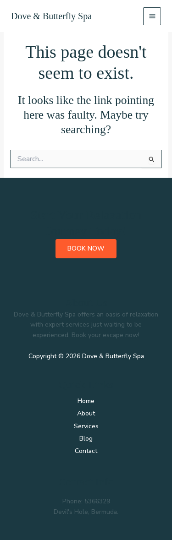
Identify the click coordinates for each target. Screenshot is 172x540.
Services (86, 426)
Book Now (86, 248)
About (86, 413)
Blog (86, 438)
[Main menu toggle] (152, 16)
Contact (86, 451)
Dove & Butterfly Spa (51, 16)
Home (86, 401)
